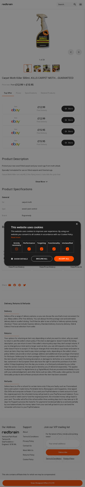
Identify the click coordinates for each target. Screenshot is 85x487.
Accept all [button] (64, 259)
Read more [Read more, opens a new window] (16, 237)
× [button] (77, 224)
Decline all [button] (41, 259)
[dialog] (42, 243)
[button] (19, 259)
